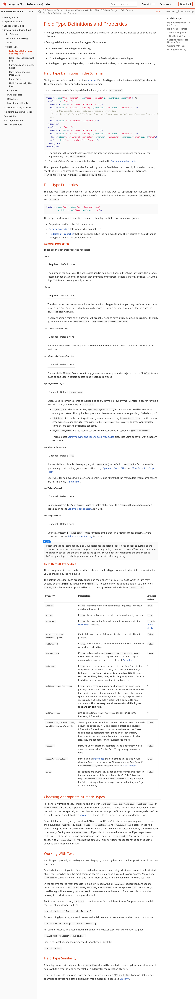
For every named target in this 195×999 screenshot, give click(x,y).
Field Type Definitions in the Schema (178, 23)
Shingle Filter (73, 481)
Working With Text (175, 45)
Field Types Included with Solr (22, 59)
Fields (10, 42)
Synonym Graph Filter (114, 468)
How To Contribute (13, 124)
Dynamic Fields (14, 94)
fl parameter (129, 765)
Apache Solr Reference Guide (29, 4)
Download (185, 4)
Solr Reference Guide (52, 10)
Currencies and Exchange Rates (22, 66)
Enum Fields (15, 78)
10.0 (158, 11)
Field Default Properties (180, 36)
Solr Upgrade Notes (13, 120)
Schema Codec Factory (80, 508)
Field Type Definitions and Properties (20, 52)
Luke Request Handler (18, 103)
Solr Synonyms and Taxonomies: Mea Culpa (91, 436)
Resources (165, 4)
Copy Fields (13, 90)
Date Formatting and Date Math (19, 73)
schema (92, 80)
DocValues (12, 98)
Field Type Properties (177, 28)
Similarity (124, 978)
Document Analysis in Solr (18, 107)
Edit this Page (187, 11)
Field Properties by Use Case (20, 85)
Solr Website (148, 4)
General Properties (178, 32)
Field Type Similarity (176, 49)
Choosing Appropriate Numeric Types (177, 40)
